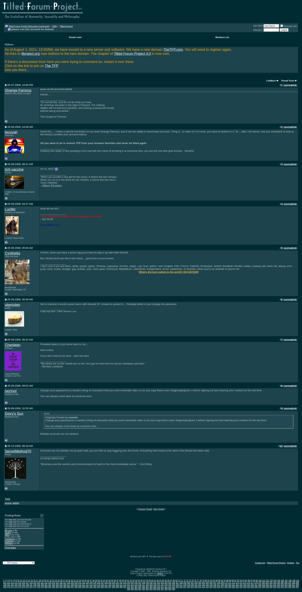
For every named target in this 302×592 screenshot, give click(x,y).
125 (57, 583)
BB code (8, 530)
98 (254, 580)
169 (222, 583)
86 (222, 580)
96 (249, 580)
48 (120, 580)
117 (27, 583)
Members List (222, 37)
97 (251, 580)
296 (106, 587)
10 (18, 580)
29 (69, 580)
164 (203, 583)
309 (154, 587)
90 (233, 580)
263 (278, 585)
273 (19, 587)
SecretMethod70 (18, 451)
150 (151, 583)
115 (19, 583)
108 (290, 580)
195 (23, 585)
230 (154, 585)
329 (230, 587)
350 (136, 589)
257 (256, 585)
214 (94, 585)
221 (121, 585)
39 (96, 580)
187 (289, 583)
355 (154, 589)
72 (184, 580)
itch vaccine (14, 169)
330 (233, 587)
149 (147, 583)
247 (218, 585)
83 (214, 580)
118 (31, 583)
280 (46, 587)
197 (31, 585)
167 (214, 583)
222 (124, 585)
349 (132, 589)
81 (208, 580)
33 (80, 580)
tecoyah (11, 132)
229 (151, 585)
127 (64, 583)
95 (246, 580)
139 (110, 583)
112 (8, 583)
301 (124, 587)
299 (117, 587)
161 (192, 583)
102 (267, 580)
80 (206, 580)
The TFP (51, 66)
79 (203, 580)
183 (274, 583)
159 (184, 583)
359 (169, 589)
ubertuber (12, 305)
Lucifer (10, 209)
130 (76, 583)
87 (225, 580)
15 (32, 580)
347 (297, 587)
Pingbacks (9, 541)
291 (87, 587)
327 (222, 587)
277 (34, 587)
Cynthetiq (12, 253)
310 (158, 587)
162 (196, 583)
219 (113, 585)
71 (182, 580)
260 (267, 585)
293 (94, 587)
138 (106, 583)
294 (98, 587)
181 (267, 583)
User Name (258, 26)
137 (102, 583)
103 (271, 580)
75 (192, 580)
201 (46, 585)
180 (263, 583)
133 (87, 583)
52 (131, 580)
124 (53, 583)
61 (155, 580)
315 (177, 587)
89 (230, 580)
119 (34, 583)
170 (226, 583)
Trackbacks (10, 539)
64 (163, 580)
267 (293, 585)
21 (48, 580)
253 (241, 585)
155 (169, 583)
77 (198, 580)
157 (177, 583)
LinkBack (271, 81)
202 (49, 585)
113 (12, 583)
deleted (16, 503)
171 (230, 583)
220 (117, 585)
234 (169, 585)
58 (147, 580)
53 (134, 580)
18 (40, 580)
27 (64, 580)
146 (136, 583)
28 (66, 580)
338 (263, 587)
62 (158, 580)
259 (263, 585)
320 (196, 587)
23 (53, 580)
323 (207, 587)
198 (34, 585)
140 (113, 583)
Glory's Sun (14, 414)
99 (257, 580)
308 (151, 587)
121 (42, 583)
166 (211, 583)
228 (147, 585)
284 (61, 587)
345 (289, 587)
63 (160, 580)
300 (121, 587)
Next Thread (159, 509)
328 (226, 587)
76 (195, 580)
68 (174, 580)
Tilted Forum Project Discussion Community (29, 26)
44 (109, 580)
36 (88, 580)
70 (179, 580)
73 (187, 580)
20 (45, 580)
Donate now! (75, 37)
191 (8, 585)
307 (147, 587)
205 (61, 585)
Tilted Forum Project (276, 563)
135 (94, 583)
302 (128, 587)
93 (241, 580)
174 (241, 583)
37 (91, 580)
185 (282, 583)
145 (132, 583)
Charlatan (12, 345)
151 (154, 583)
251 (233, 585)
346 (293, 587)
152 (158, 583)
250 (230, 585)
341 (274, 587)
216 (102, 585)
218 (110, 585)
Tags (7, 498)
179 (259, 583)
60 (152, 580)
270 (8, 587)
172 (233, 583)
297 (110, 587)
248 (222, 585)
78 (201, 580)
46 (115, 580)
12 (24, 580)
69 (176, 580)
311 (162, 587)
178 (256, 583)
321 (199, 587)
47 (118, 580)
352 (143, 589)
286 (68, 587)
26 (61, 580)
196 (27, 585)
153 (162, 583)
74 (190, 580)
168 (218, 583)
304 (136, 587)
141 (117, 583)
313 (169, 587)
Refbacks (9, 543)
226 (139, 585)
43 (107, 580)
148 (143, 583)
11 (21, 580)
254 (244, 585)
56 (142, 580)
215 (98, 585)
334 (248, 587)
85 (219, 580)
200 (42, 585)
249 (226, 585)
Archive (290, 563)
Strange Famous (18, 90)
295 (102, 587)
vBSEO (160, 573)
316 (181, 587)
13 (26, 580)
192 (12, 585)
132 (83, 583)
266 (289, 585)
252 (237, 585)
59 (149, 580)
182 (271, 583)
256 (252, 585)
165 (207, 583)
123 (49, 583)
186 (286, 583)
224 (132, 585)
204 (57, 585)
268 (297, 585)
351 (139, 589)
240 (192, 585)
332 (241, 587)
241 (196, 585)
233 (166, 585)
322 (203, 587)
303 (132, 587)
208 (72, 585)
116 (23, 583)
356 (158, 589)
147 (139, 583)
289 (79, 587)
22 (50, 580)
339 (267, 587)
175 (244, 583)
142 (121, 583)
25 (59, 580)
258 (259, 585)
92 (238, 580)
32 (77, 580)
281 (49, 587)
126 (61, 583)
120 (38, 583)
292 (91, 587)
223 (128, 585)
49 (123, 580)
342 (278, 587)
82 (211, 580)
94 (243, 580)
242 (199, 585)
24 (56, 580)
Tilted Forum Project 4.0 (132, 54)
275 (27, 587)
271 (12, 587)
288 (76, 587)
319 (192, 587)
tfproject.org (30, 54)
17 (37, 580)
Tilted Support (66, 26)
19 (42, 580)
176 (248, 583)
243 (203, 585)
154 (166, 583)
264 (282, 585)
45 (112, 580)
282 (53, 587)
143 (124, 583)
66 (168, 580)
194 (19, 585)
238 (184, 585)
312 (166, 587)
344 (286, 587)
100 (260, 580)
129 (72, 583)
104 (275, 580)
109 (293, 580)
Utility (54, 26)
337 (259, 587)
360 (173, 589)
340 (271, 587)
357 (162, 589)
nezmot (11, 391)
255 (248, 585)
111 (4, 583)
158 (181, 583)
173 (237, 583)
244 (207, 585)
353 (147, 589)
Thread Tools (287, 81)
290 (83, 587)
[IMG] (7, 535)
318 (188, 587)
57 (144, 580)
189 (297, 583)
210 (79, 585)
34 (83, 580)
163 (199, 583)
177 (252, 583)
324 (211, 587)
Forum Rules (10, 548)
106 (282, 580)
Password (257, 30)
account (8, 503)
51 (128, 580)
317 (184, 587)
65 (166, 580)
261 (271, 585)
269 (4, 587)
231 (158, 585)
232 (162, 585)
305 (139, 587)
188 (293, 583)
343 (282, 587)
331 (237, 587)
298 (113, 587)
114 (16, 583)
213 (91, 585)
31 (75, 580)
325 (214, 587)
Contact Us (260, 563)
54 (136, 580)
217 (106, 585)
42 (104, 580)
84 (217, 580)
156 (173, 583)
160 (188, 583)
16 (35, 580)
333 (244, 587)
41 (101, 580)
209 (76, 585)
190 (4, 585)
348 (128, 589)
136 (98, 583)
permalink (290, 85)
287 (72, 587)
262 (274, 585)
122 (46, 583)
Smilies (8, 533)
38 (93, 580)
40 (99, 580)
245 (211, 585)
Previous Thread (145, 509)
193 (16, 585)
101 (263, 580)
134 (91, 583)
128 (68, 583)
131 (79, 583)
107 (286, 580)
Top (297, 563)
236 (177, 585)
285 (64, 587)
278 (38, 587)
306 (143, 587)
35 (85, 580)
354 (151, 589)
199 (38, 585)
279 (42, 587)
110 (297, 580)
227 (143, 585)
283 (57, 587)
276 (31, 587)
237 (181, 585)
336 (256, 587)
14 (29, 580)
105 (278, 580)
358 (166, 589)
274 (23, 587)
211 (83, 585)
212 (87, 585)
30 (72, 580)
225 (136, 585)
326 (218, 587)
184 (278, 583)
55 (139, 580)
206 (64, 585)
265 (286, 585)
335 (252, 587)
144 (128, 583)
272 (16, 587)
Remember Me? (288, 26)
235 (173, 585)
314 (173, 587)
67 (171, 580)
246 (214, 585)
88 (227, 580)
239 (188, 585)
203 (53, 585)
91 (235, 580)
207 (68, 585)
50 (125, 580)
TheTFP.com (173, 50)
